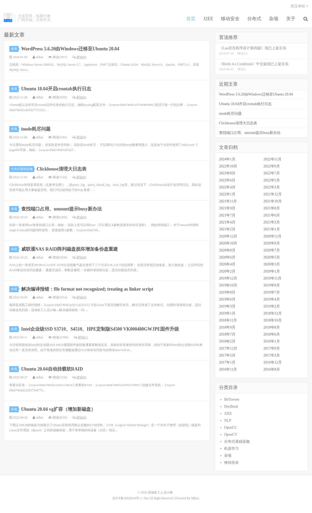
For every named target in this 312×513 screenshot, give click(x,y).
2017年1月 (227, 363)
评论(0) (79, 57)
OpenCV (230, 435)
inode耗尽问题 (36, 129)
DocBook (231, 407)
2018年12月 (273, 314)
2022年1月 (227, 194)
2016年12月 (273, 363)
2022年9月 (272, 166)
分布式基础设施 (22, 169)
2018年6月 (272, 335)
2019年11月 (272, 279)
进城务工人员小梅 (8, 18)
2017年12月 (228, 349)
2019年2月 (272, 307)
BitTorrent (231, 400)
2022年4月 (227, 187)
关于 (291, 19)
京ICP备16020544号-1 (127, 498)
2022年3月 (272, 187)
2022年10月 (228, 166)
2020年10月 (228, 243)
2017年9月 (272, 349)
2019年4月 (272, 300)
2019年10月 (228, 286)
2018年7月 (227, 335)
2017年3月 (272, 356)
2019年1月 (227, 314)
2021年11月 (228, 201)
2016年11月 (228, 370)
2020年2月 (227, 271)
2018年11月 (228, 321)
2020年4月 (227, 264)
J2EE (208, 19)
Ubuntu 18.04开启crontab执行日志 (56, 89)
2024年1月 (227, 159)
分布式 (255, 19)
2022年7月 (272, 173)
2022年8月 (227, 173)
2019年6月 (227, 300)
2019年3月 (227, 307)
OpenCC (230, 428)
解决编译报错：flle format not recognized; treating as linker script (87, 289)
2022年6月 (227, 180)
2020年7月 (272, 250)
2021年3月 (272, 222)
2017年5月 (227, 356)
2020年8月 (227, 250)
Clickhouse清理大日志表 (62, 169)
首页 (191, 19)
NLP (227, 421)
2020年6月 (227, 257)
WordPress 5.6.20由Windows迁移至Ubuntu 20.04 (70, 49)
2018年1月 (272, 342)
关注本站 (299, 7)
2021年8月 (272, 208)
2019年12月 (228, 279)
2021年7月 (227, 215)
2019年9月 (272, 286)
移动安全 (230, 19)
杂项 (274, 19)
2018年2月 (227, 342)
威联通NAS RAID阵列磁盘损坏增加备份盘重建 (69, 249)
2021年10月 (273, 201)
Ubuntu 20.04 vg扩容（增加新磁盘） (58, 409)
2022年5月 (272, 180)
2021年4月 (227, 222)
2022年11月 (272, 159)
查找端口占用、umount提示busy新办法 (61, 209)
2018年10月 (273, 321)
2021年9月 (227, 208)
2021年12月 (273, 194)
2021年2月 (227, 229)
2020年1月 (272, 271)
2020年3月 (272, 264)
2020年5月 (272, 257)
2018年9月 (227, 328)
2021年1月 (272, 229)
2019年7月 (272, 293)
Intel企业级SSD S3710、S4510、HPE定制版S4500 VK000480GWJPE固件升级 (100, 329)
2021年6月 (272, 215)
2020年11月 (272, 236)
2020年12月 (228, 236)
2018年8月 (272, 328)
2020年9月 (272, 243)
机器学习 (231, 449)
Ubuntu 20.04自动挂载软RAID (52, 369)
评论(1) (81, 337)
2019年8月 (227, 293)
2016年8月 (272, 370)
